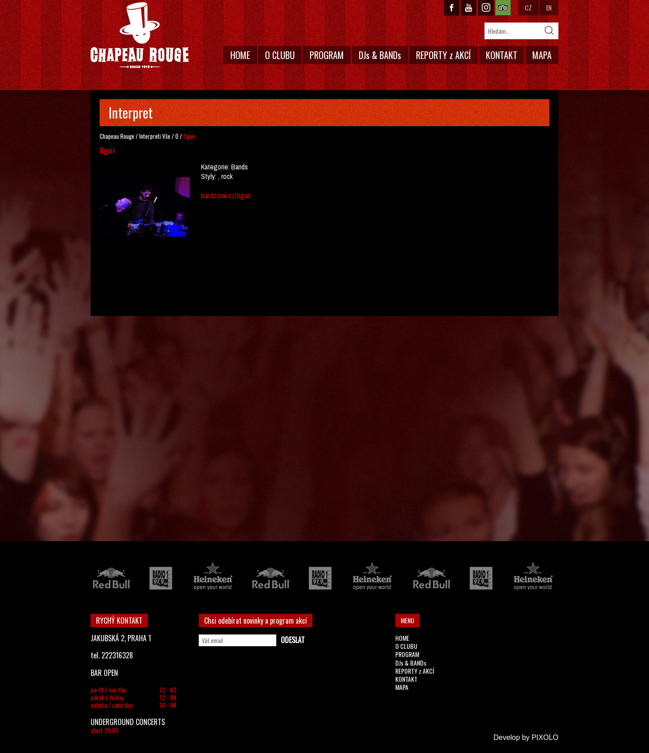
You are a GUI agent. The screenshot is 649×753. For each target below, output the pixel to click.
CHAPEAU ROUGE (140, 35)
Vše (166, 136)
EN (549, 7)
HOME (240, 55)
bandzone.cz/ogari (226, 196)
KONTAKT (501, 55)
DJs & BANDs (380, 55)
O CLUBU (280, 55)
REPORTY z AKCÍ (443, 55)
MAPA (542, 55)
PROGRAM (327, 55)
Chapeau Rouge (117, 136)
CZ (528, 7)
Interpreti (150, 136)
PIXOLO (544, 737)
